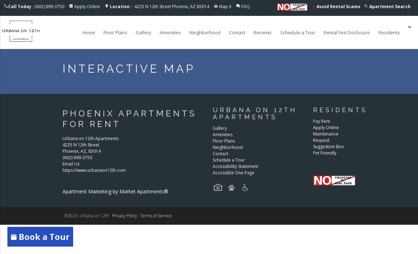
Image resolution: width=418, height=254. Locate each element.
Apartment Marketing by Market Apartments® (115, 191)
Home (88, 32)
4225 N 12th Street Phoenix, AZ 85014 (159, 7)
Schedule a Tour (297, 32)
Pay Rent (321, 121)
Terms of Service (156, 216)
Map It (225, 7)
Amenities (170, 32)
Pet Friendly (324, 153)
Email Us (71, 164)
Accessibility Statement (235, 166)
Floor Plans (115, 32)
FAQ (245, 7)
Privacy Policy (124, 216)
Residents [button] (396, 27)
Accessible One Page (233, 173)
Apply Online (87, 7)
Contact (237, 32)
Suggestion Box (328, 147)
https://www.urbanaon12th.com (94, 170)
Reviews (263, 32)
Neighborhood (204, 32)
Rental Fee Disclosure (347, 32)
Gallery (143, 32)
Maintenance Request (325, 137)
